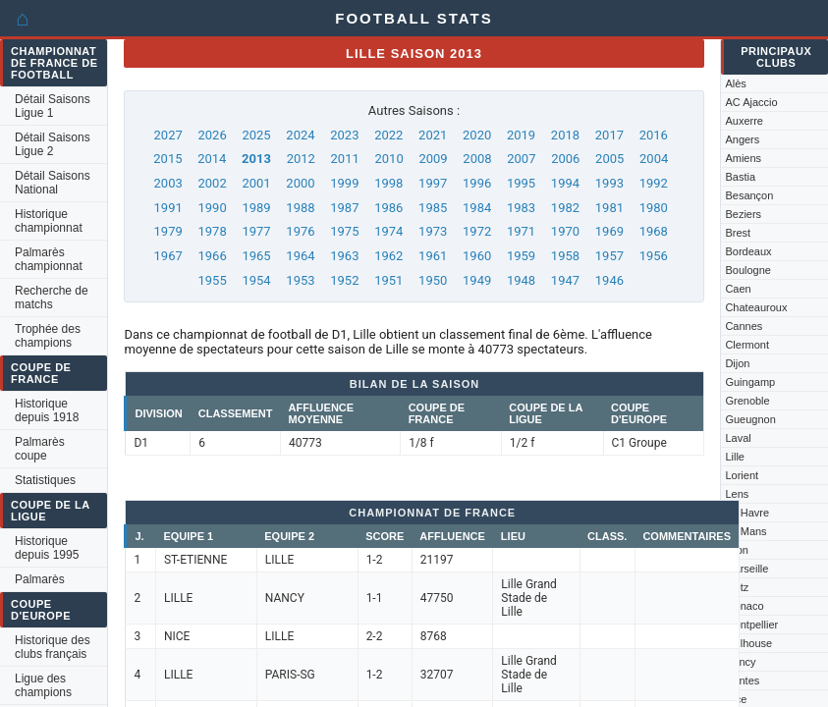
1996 (477, 183)
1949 (477, 280)
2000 (300, 183)
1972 (477, 231)
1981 (609, 207)
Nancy (740, 662)
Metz (736, 587)
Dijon (737, 363)
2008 (477, 158)
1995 (521, 183)
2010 (388, 158)
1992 (653, 183)
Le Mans (745, 531)
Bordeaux (748, 251)
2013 (256, 158)
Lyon (736, 550)
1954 (256, 280)
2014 (211, 158)
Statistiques (45, 480)
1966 (211, 255)
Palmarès (40, 579)
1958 (565, 255)
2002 (211, 183)
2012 (301, 158)
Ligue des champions (43, 685)
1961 (432, 255)
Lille (735, 456)
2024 (300, 135)
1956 (653, 255)
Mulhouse (748, 643)
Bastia (740, 177)
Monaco (744, 606)
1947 (565, 280)
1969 (609, 231)
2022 (388, 135)
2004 (653, 158)
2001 (256, 183)
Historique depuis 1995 (47, 548)
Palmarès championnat (49, 259)
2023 (344, 135)
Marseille (746, 568)
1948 (521, 280)
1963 (344, 255)
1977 (256, 231)
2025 (256, 135)
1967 (168, 255)
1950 (432, 280)
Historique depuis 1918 (47, 410)
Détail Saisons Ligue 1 (52, 106)
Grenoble (747, 401)
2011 (345, 158)
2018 (565, 135)
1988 (300, 207)
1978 (211, 231)
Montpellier (751, 624)
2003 (168, 183)
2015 (167, 158)
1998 (388, 183)
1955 (211, 280)
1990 (211, 207)
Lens (736, 494)
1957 (609, 255)
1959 (521, 255)
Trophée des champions (48, 336)
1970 (565, 231)
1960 (477, 255)
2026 (211, 135)
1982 (565, 207)
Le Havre (747, 512)
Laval (737, 438)
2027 (168, 135)
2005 (609, 158)
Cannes (743, 326)
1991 (168, 207)
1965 (256, 255)
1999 (344, 183)
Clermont (747, 345)
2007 (521, 158)
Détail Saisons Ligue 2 (52, 144)
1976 (300, 231)
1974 (388, 231)
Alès (735, 83)
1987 (344, 207)
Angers (742, 139)
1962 (388, 255)
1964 (300, 255)
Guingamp (750, 382)
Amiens (743, 158)
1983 (521, 207)
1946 (609, 280)
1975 (344, 231)
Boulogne (748, 270)
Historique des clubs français (52, 647)
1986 (388, 207)
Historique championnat (49, 221)
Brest (737, 233)
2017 (609, 135)
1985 (432, 207)
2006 (565, 158)
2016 (653, 135)
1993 (609, 183)
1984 (477, 207)
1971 (521, 231)
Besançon (749, 195)
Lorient (741, 475)
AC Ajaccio (751, 102)
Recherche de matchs (51, 297)
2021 (432, 135)
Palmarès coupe (40, 448)
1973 (432, 231)
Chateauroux (756, 307)
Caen (737, 289)
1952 (344, 280)
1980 (653, 207)
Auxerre (744, 121)
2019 (521, 135)
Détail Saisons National (52, 182)
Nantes (742, 680)
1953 (300, 280)
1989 (256, 207)
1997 (432, 183)
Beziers (743, 214)
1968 (653, 231)
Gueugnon (750, 419)
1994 (565, 183)
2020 (477, 135)
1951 (388, 280)
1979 (168, 231)
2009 (432, 158)
